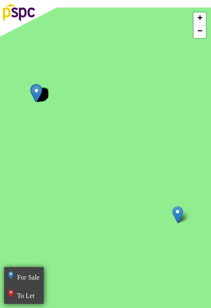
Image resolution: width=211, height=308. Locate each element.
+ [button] (200, 19)
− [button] (200, 31)
